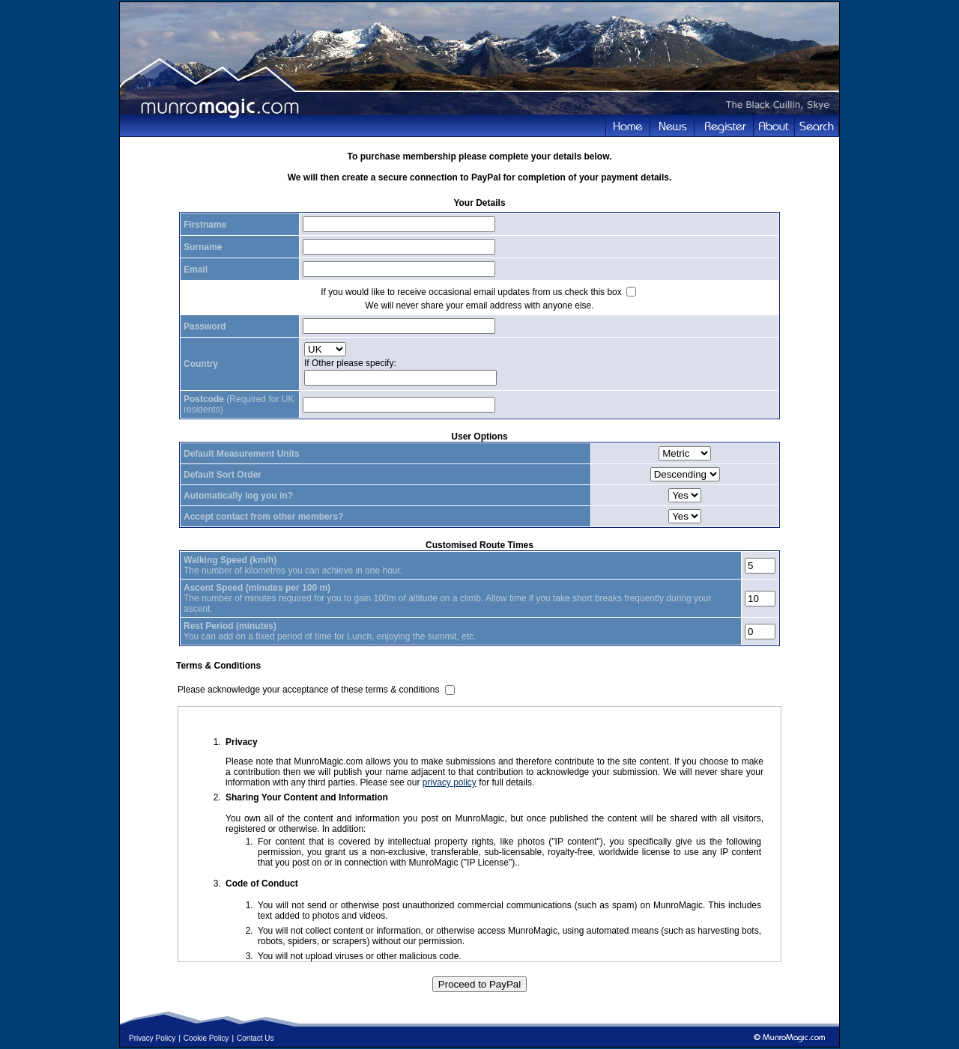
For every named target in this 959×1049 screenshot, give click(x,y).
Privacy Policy (152, 1038)
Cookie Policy (206, 1038)
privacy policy (450, 782)
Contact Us (255, 1038)
